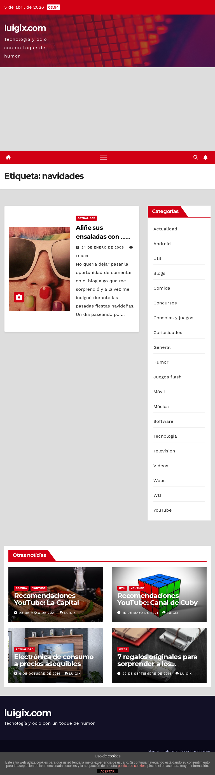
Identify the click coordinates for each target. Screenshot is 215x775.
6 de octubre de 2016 (40, 674)
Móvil (159, 391)
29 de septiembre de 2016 (148, 674)
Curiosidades (167, 332)
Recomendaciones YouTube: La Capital (46, 599)
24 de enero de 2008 (103, 247)
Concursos (165, 303)
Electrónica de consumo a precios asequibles (54, 660)
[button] (195, 157)
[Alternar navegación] (103, 157)
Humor (161, 362)
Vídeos (160, 465)
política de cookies (132, 766)
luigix (68, 613)
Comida (161, 288)
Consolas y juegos (173, 317)
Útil (157, 258)
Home (153, 751)
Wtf (157, 495)
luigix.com (25, 28)
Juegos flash (167, 377)
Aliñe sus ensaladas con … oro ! (100, 236)
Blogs (159, 273)
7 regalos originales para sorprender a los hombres (157, 664)
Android (162, 243)
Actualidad (86, 218)
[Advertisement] (107, 109)
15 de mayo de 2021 (141, 613)
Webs (159, 480)
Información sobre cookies (187, 751)
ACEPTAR (107, 771)
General (162, 347)
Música (161, 406)
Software (163, 421)
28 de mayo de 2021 (38, 613)
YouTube (162, 510)
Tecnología (165, 436)
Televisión (164, 451)
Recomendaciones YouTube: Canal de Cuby (157, 599)
